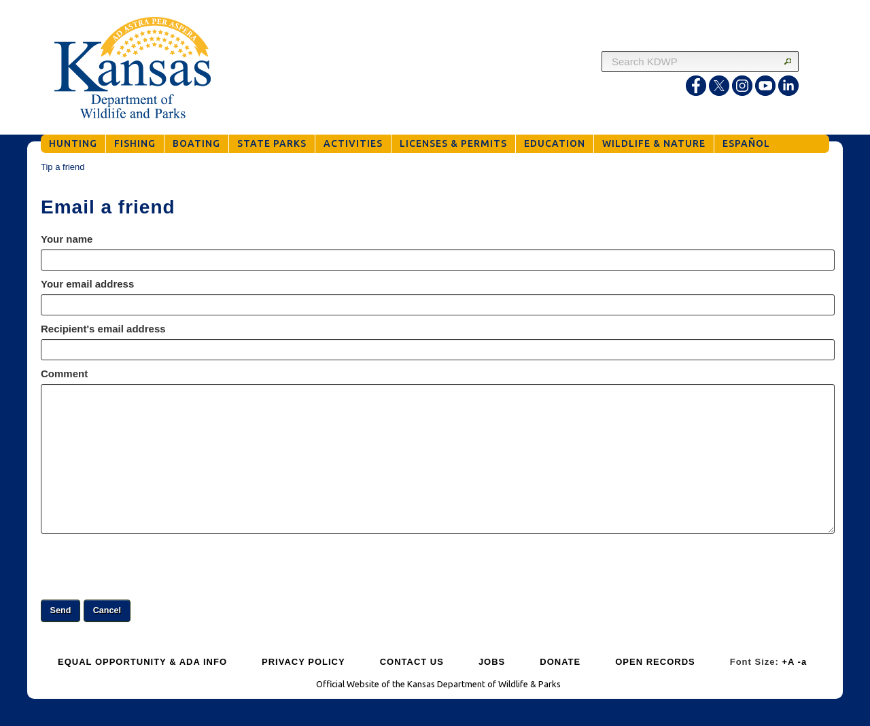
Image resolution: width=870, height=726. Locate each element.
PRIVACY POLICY (303, 662)
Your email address (87, 284)
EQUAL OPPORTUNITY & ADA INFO (142, 662)
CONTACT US (412, 662)
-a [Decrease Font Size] (802, 662)
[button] (60, 611)
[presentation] (144, 566)
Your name (66, 239)
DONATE (560, 662)
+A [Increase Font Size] (788, 662)
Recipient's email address (103, 328)
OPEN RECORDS (655, 662)
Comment (64, 373)
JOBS (491, 662)
